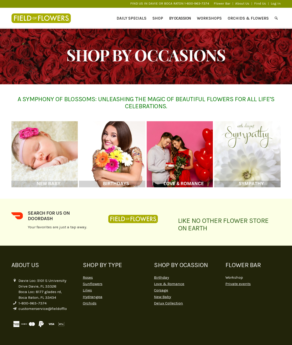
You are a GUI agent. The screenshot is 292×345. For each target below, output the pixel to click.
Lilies (87, 290)
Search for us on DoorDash (49, 215)
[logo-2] (43, 18)
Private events (238, 283)
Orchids (89, 303)
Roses (88, 277)
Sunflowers (92, 283)
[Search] (276, 18)
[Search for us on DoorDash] (17, 215)
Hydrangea (92, 296)
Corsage (161, 290)
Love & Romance (169, 283)
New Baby (162, 296)
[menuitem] (222, 3)
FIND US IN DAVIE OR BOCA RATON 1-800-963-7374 (169, 3)
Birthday (161, 277)
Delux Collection (168, 303)
